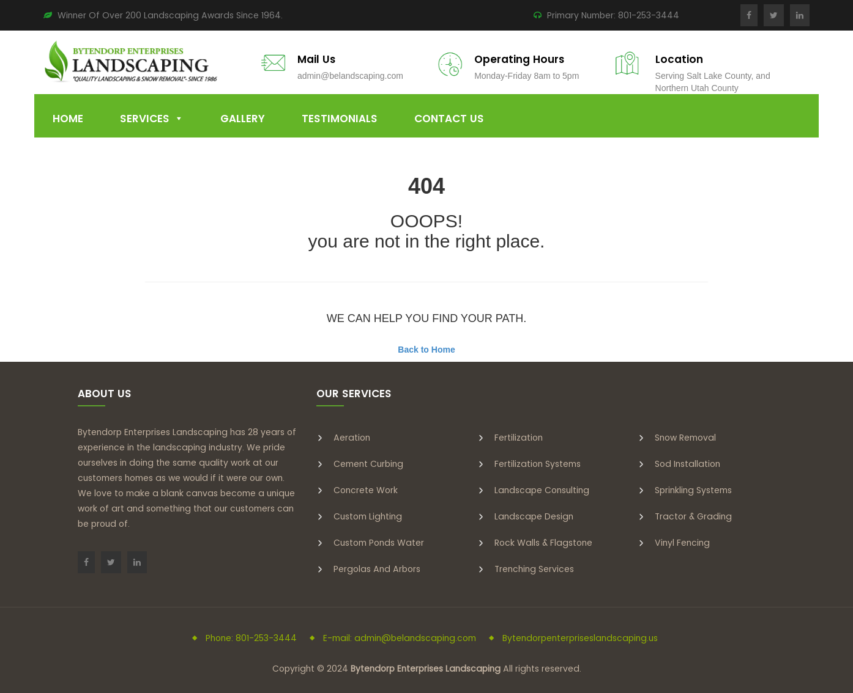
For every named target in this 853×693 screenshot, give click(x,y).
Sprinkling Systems (693, 490)
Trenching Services (534, 569)
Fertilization (518, 437)
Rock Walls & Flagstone (543, 543)
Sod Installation (687, 464)
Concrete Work (365, 490)
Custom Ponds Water (378, 543)
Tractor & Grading (693, 516)
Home (68, 118)
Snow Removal (685, 437)
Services (144, 118)
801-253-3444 (648, 15)
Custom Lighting (367, 516)
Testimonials (340, 118)
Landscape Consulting (541, 490)
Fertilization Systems (537, 464)
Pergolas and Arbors (376, 569)
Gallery (242, 118)
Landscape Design (533, 516)
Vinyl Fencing (682, 543)
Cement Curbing (368, 464)
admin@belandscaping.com (350, 76)
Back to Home (426, 349)
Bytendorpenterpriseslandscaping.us (580, 638)
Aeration (351, 437)
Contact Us (449, 118)
